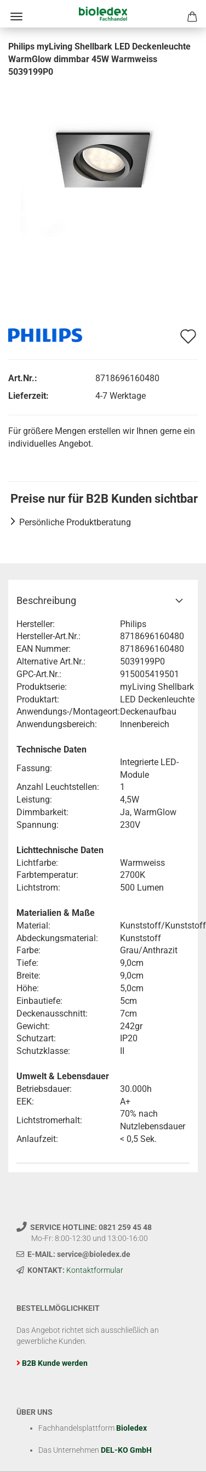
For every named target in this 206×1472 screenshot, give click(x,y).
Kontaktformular (94, 1270)
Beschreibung (46, 600)
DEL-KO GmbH (126, 1450)
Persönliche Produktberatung (75, 522)
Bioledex (131, 1428)
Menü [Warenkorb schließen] (16, 16)
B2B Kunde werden (55, 1363)
